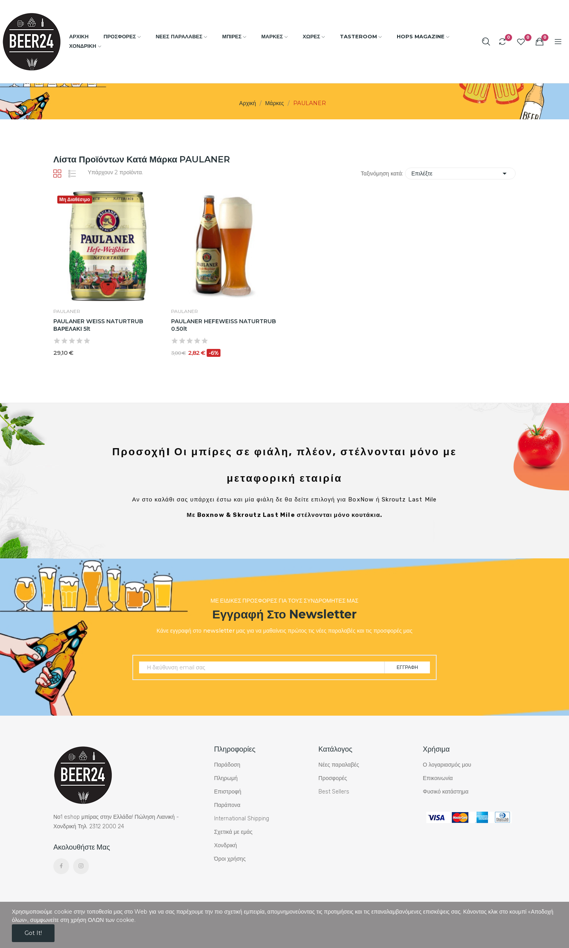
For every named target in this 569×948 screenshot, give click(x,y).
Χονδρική (225, 845)
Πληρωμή (226, 778)
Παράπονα (227, 805)
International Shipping (241, 818)
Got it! (33, 933)
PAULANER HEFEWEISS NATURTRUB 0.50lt (223, 325)
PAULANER (66, 311)
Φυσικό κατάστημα (446, 791)
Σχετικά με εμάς (233, 832)
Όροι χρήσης (230, 859)
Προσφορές (332, 778)
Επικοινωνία (438, 778)
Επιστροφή (227, 791)
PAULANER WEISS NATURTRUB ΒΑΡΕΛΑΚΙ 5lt (98, 325)
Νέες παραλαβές (338, 764)
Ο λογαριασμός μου (447, 764)
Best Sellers (333, 791)
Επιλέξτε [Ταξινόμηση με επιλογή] (460, 173)
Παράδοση (227, 764)
